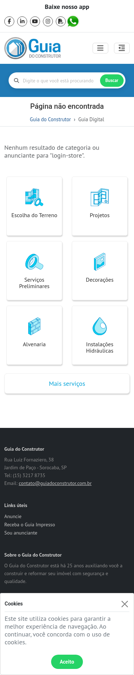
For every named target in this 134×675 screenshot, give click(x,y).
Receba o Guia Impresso (29, 524)
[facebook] (9, 21)
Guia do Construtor (50, 119)
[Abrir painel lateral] (122, 48)
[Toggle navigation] (100, 48)
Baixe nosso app (67, 7)
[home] (32, 48)
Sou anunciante (20, 533)
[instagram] (48, 21)
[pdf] (61, 21)
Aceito (67, 661)
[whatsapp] (74, 21)
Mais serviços (67, 383)
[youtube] (35, 21)
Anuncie (12, 516)
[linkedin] (22, 21)
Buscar (111, 80)
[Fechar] (124, 604)
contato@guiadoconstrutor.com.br (55, 483)
